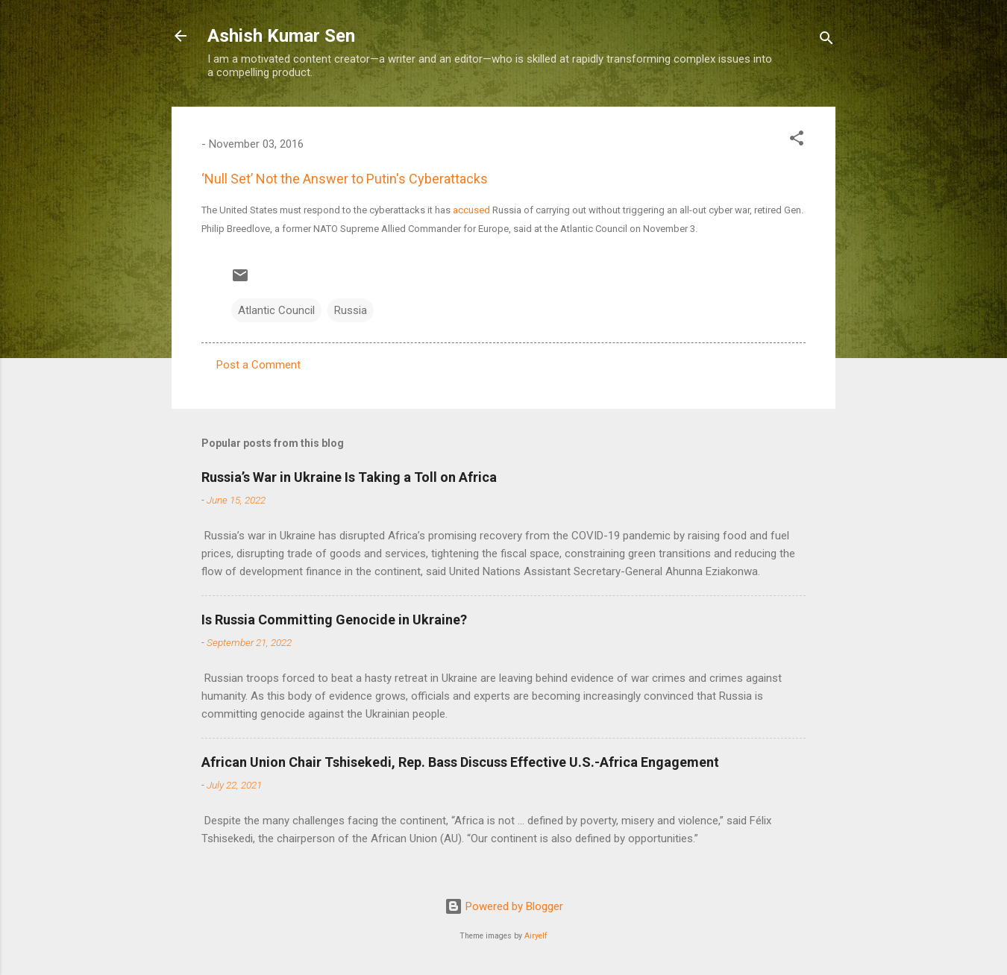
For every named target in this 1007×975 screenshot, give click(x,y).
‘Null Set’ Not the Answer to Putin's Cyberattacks (344, 178)
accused (471, 210)
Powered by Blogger (504, 906)
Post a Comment (258, 364)
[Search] (826, 40)
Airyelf (536, 936)
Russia (350, 310)
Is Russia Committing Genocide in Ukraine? (334, 619)
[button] (797, 140)
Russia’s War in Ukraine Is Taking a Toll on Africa (349, 477)
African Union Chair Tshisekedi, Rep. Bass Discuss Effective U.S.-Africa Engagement (460, 762)
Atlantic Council (276, 310)
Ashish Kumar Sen (281, 35)
